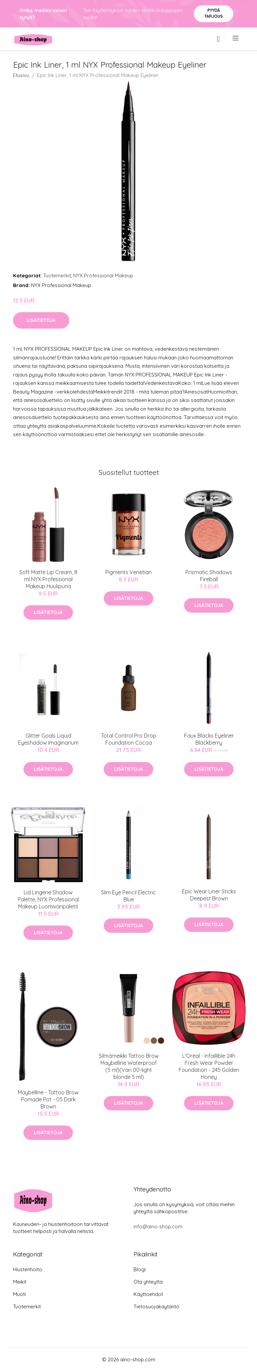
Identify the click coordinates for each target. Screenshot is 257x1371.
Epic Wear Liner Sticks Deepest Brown (209, 895)
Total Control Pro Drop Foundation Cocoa (128, 739)
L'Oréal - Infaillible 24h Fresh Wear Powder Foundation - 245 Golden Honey (209, 1066)
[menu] (236, 38)
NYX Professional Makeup (103, 275)
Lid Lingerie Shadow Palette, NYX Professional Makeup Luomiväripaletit (48, 899)
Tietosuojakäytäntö (156, 1306)
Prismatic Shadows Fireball (208, 575)
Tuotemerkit (57, 275)
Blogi (140, 1269)
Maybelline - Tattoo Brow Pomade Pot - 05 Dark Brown (48, 1099)
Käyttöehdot (148, 1294)
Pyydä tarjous (213, 13)
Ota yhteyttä (148, 1282)
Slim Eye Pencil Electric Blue (128, 896)
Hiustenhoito (27, 1269)
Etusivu (21, 75)
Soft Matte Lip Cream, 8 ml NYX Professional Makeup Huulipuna (48, 579)
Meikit (19, 1282)
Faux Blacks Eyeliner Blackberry (209, 739)
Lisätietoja (41, 320)
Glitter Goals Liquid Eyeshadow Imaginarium (48, 739)
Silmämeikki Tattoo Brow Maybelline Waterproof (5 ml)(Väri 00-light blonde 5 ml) (129, 1066)
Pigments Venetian (128, 572)
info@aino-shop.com (158, 1226)
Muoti (19, 1294)
